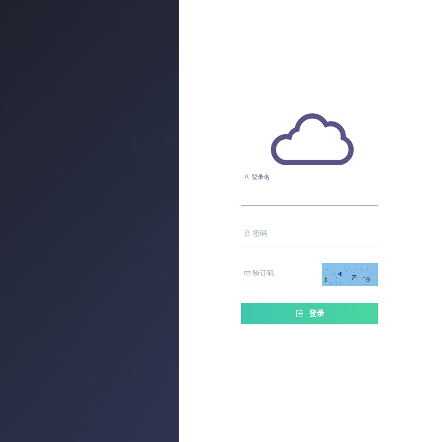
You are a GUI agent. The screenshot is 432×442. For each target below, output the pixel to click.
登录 (309, 313)
